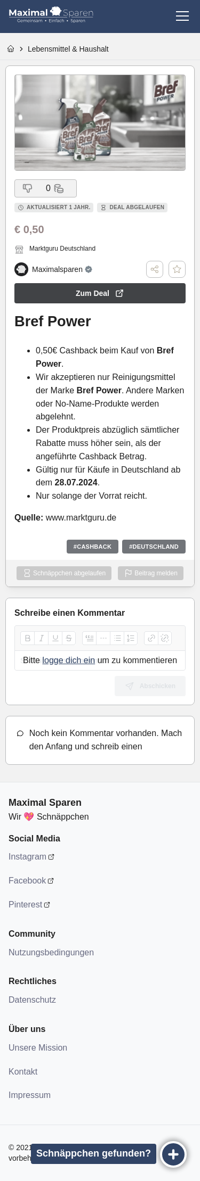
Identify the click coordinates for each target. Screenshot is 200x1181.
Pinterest (25, 904)
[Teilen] (154, 269)
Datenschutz (32, 999)
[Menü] (182, 16)
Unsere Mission (38, 1047)
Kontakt (23, 1071)
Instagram (27, 856)
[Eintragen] (173, 1154)
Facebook (27, 880)
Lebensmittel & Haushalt (68, 49)
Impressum (30, 1095)
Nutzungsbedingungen (51, 952)
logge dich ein (68, 660)
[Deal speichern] (177, 269)
